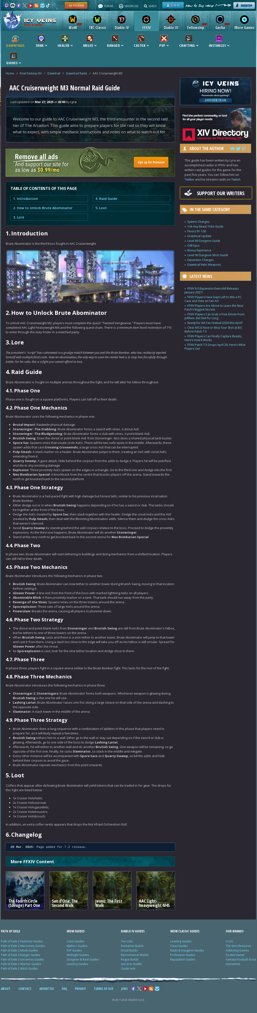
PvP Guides (74, 950)
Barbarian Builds (132, 946)
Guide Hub (128, 968)
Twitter (189, 179)
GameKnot (233, 964)
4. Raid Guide (106, 198)
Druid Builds (129, 950)
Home (10, 73)
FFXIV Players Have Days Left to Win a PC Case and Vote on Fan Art (213, 299)
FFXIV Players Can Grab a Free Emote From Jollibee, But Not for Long (215, 316)
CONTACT (24, 988)
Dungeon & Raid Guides (83, 959)
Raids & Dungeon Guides (187, 950)
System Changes (198, 222)
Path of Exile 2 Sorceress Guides (22, 959)
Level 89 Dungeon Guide (203, 241)
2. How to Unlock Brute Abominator (42, 208)
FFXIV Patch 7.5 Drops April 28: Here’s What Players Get (215, 347)
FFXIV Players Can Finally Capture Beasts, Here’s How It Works (213, 338)
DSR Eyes (193, 246)
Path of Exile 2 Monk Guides (19, 950)
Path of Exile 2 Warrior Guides (21, 964)
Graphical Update (199, 236)
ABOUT (5, 988)
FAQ (64, 988)
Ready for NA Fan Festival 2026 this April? (215, 323)
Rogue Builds (130, 959)
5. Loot (101, 208)
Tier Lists (127, 941)
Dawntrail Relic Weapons (204, 265)
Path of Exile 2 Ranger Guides (20, 955)
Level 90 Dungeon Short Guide (207, 255)
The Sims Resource (238, 946)
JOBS (124, 988)
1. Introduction (25, 198)
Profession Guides (182, 955)
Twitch (235, 179)
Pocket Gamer (235, 955)
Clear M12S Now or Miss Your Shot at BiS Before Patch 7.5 (213, 329)
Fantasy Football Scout (241, 959)
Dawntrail (53, 73)
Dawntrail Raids (76, 73)
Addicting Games (237, 950)
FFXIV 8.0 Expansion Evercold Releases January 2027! (212, 290)
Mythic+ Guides (77, 946)
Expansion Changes (200, 260)
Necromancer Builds (135, 955)
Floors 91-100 (196, 231)
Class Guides (75, 941)
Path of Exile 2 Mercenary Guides (23, 946)
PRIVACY (80, 988)
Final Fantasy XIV (31, 73)
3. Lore (18, 217)
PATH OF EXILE (10, 931)
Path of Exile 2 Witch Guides (19, 968)
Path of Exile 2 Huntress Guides (22, 941)
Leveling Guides (77, 964)
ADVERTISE (46, 988)
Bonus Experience (199, 250)
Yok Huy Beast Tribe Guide (205, 226)
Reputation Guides (182, 959)
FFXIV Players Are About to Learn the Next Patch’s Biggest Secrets (214, 308)
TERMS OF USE (103, 988)
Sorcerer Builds (131, 964)
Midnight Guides (78, 955)
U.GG (229, 941)
